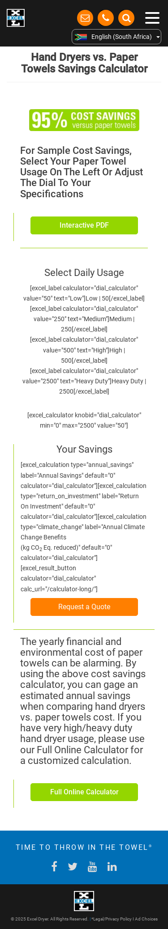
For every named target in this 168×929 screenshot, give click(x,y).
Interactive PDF (84, 225)
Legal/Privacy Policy (112, 918)
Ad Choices (146, 918)
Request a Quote (84, 606)
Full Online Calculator (84, 792)
